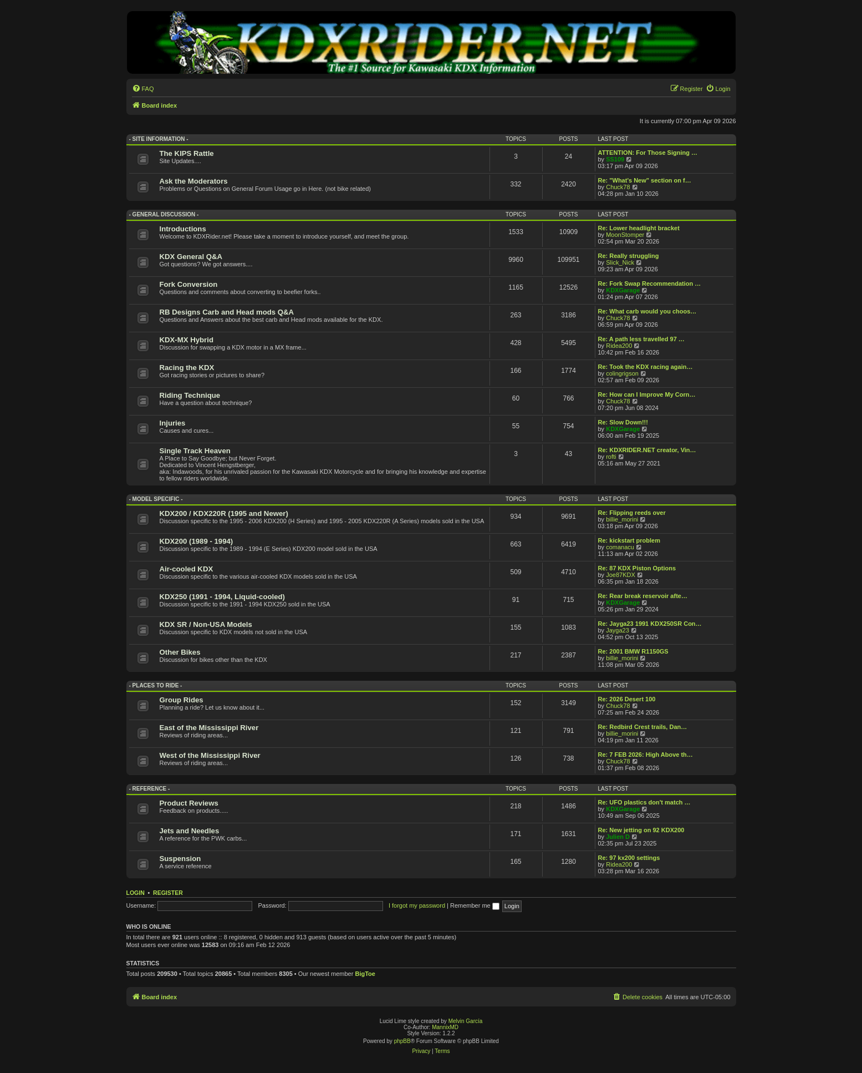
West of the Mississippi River (210, 755)
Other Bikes (180, 652)
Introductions (183, 229)
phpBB (402, 1041)
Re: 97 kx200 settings (629, 857)
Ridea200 (619, 345)
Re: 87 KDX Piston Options (637, 568)
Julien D (618, 836)
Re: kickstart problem (629, 540)
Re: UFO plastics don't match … (644, 802)
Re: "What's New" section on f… (644, 180)
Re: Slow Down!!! (623, 422)
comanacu (620, 547)
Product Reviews (189, 803)
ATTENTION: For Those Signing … (647, 152)
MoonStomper (625, 234)
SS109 (615, 159)
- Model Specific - (156, 499)
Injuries (173, 423)
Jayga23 (617, 630)
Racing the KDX (187, 367)
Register (168, 892)
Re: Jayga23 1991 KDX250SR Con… (650, 623)
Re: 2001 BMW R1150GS (633, 651)
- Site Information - (158, 139)
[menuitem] (143, 88)
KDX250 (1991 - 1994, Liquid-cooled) (222, 597)
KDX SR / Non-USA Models (206, 624)
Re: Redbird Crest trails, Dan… (642, 726)
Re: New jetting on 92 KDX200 (641, 830)
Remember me (474, 905)
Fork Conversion (189, 284)
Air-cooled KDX (186, 569)
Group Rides (181, 700)
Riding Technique (190, 395)
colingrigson (622, 373)
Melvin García (465, 1021)
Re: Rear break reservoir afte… (642, 596)
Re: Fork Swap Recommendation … (649, 283)
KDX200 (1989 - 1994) (196, 541)
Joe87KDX (620, 574)
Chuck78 (618, 187)
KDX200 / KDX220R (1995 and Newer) (224, 513)
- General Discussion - (164, 214)
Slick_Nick (620, 262)
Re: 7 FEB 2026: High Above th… (645, 754)
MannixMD (445, 1027)
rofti (611, 456)
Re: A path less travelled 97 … (641, 339)
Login (135, 892)
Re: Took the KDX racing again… (645, 366)
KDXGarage (623, 290)
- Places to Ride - (155, 685)
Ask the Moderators (194, 181)
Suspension (180, 858)
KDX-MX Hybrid (186, 340)
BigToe (365, 973)
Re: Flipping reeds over (632, 512)
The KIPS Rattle (187, 153)
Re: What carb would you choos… (647, 311)
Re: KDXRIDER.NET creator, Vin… (647, 450)
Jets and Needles (190, 831)
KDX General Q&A (191, 256)
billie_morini (622, 519)
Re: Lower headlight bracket (639, 228)
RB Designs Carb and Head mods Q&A (227, 312)
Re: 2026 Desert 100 (627, 699)
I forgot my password (417, 905)
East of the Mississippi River (209, 727)
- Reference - (149, 789)
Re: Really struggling (628, 255)
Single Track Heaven (195, 451)
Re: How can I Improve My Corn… (647, 394)
